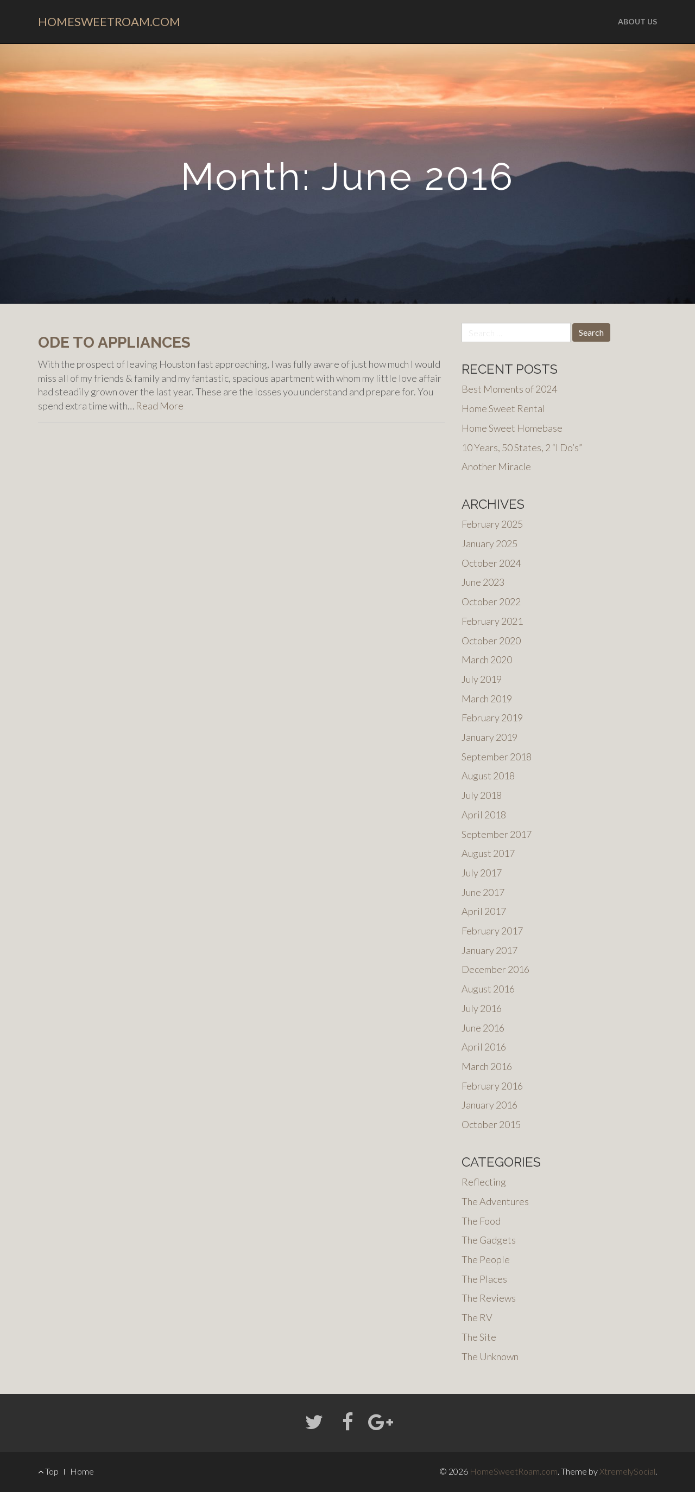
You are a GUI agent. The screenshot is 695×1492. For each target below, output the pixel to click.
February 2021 (492, 621)
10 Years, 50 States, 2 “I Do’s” (522, 447)
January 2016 (489, 1105)
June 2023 (483, 582)
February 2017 (492, 931)
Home (82, 1471)
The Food (481, 1221)
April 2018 (484, 815)
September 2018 (497, 757)
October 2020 (491, 640)
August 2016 (488, 989)
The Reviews (489, 1298)
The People (486, 1259)
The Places (484, 1279)
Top (48, 1471)
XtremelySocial (627, 1471)
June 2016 (483, 1028)
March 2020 (487, 659)
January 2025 (489, 543)
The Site (479, 1337)
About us (637, 21)
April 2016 (484, 1047)
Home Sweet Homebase (512, 428)
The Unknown (490, 1356)
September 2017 (497, 834)
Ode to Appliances (114, 342)
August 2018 (488, 776)
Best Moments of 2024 (509, 389)
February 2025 (492, 524)
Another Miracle (496, 466)
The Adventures (495, 1201)
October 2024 (491, 563)
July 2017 (482, 873)
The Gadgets (489, 1240)
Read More (160, 406)
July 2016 (482, 1008)
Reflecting (484, 1182)
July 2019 (482, 679)
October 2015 (491, 1124)
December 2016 (495, 969)
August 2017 (488, 853)
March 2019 (487, 699)
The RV (477, 1317)
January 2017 (489, 950)
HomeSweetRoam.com (109, 21)
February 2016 (492, 1086)
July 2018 (482, 795)
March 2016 (487, 1066)
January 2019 (489, 737)
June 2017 (483, 892)
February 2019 (492, 717)
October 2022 (491, 601)
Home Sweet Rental (503, 408)
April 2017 (484, 911)
